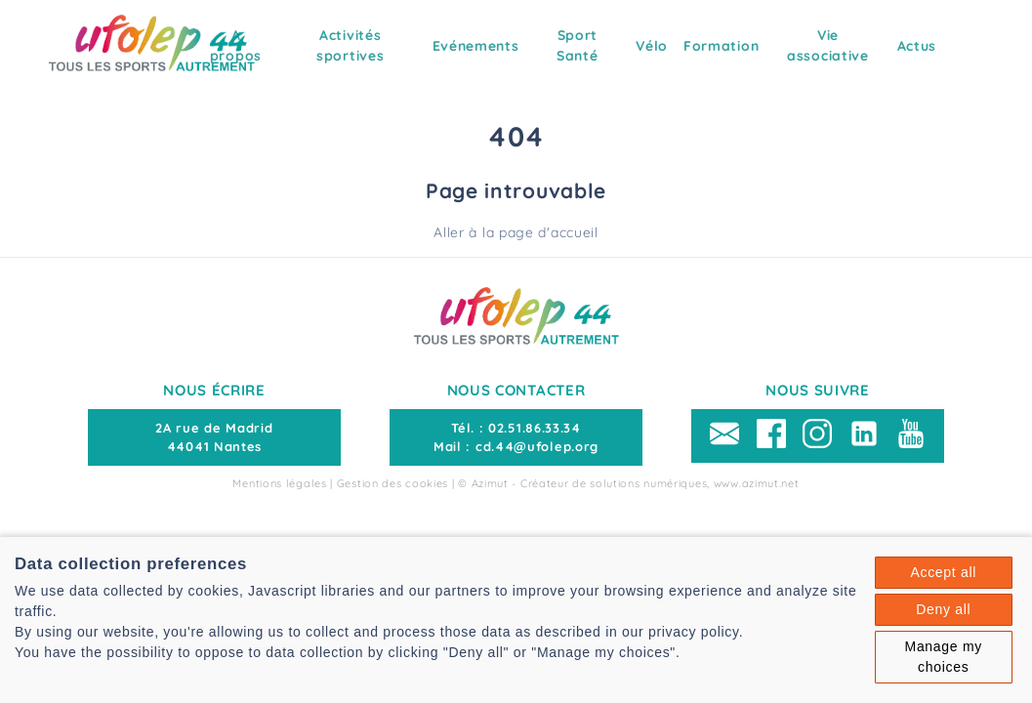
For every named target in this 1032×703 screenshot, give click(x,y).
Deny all (943, 609)
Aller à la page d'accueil (516, 232)
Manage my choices (943, 657)
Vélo (652, 46)
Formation (721, 46)
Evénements (476, 46)
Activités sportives (350, 45)
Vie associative (828, 45)
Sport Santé (578, 45)
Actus (917, 46)
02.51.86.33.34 (534, 427)
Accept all (943, 572)
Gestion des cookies (392, 483)
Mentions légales (279, 483)
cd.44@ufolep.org (537, 446)
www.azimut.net (757, 483)
